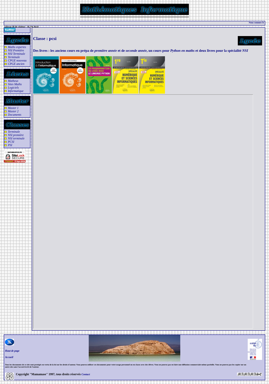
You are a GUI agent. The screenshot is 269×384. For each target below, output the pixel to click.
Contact (85, 374)
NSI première (16, 135)
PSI (10, 145)
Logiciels (13, 87)
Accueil (9, 357)
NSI (245, 51)
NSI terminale (16, 138)
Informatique (16, 90)
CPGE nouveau (17, 60)
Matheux (13, 80)
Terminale (14, 57)
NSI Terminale (16, 53)
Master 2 (13, 111)
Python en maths (182, 51)
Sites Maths (15, 84)
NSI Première (16, 50)
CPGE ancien (16, 63)
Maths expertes (17, 47)
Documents (14, 114)
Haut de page (12, 350)
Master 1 (13, 108)
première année (106, 51)
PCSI (11, 141)
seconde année (136, 51)
